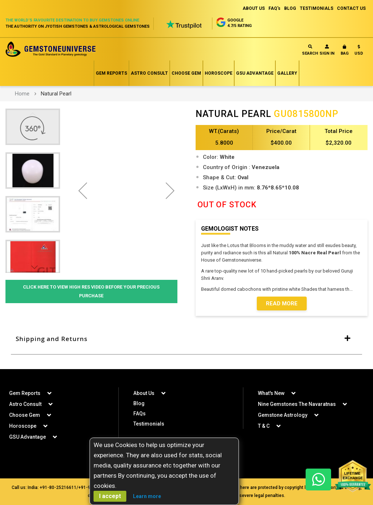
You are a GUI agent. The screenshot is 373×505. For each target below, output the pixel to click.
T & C (264, 426)
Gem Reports (111, 73)
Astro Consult (149, 73)
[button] (359, 51)
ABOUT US (254, 8)
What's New (271, 393)
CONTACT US (351, 8)
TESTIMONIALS (316, 8)
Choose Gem (186, 73)
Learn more (147, 496)
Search (310, 50)
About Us (143, 393)
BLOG (290, 8)
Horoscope (218, 73)
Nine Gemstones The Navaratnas (297, 404)
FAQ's (274, 8)
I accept (110, 496)
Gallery (287, 73)
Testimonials (148, 424)
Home (22, 93)
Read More (282, 303)
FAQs (139, 413)
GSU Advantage (255, 73)
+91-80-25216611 (58, 487)
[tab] (186, 339)
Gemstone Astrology (282, 415)
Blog (139, 403)
